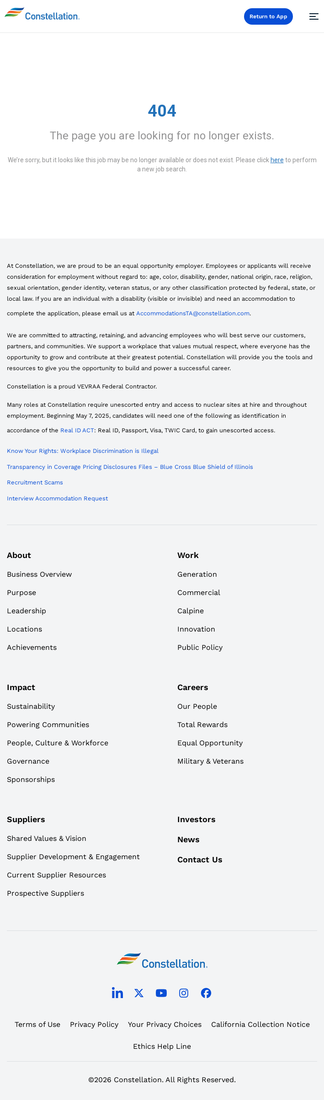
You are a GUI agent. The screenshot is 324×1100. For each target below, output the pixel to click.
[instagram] (183, 995)
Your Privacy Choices (165, 1024)
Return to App (268, 16)
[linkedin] (117, 995)
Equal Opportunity (210, 743)
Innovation (196, 629)
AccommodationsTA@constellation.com (193, 313)
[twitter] (139, 995)
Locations (24, 629)
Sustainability (31, 706)
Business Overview (39, 574)
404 (162, 111)
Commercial (198, 592)
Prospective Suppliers (45, 893)
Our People (197, 706)
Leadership (26, 610)
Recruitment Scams (35, 482)
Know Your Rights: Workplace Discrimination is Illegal (83, 450)
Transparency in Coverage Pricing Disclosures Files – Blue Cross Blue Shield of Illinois (130, 466)
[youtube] (161, 995)
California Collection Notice (260, 1024)
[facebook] (206, 995)
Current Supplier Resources (56, 875)
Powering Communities (48, 724)
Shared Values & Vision (46, 838)
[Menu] (312, 16)
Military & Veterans (210, 761)
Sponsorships (31, 779)
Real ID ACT (77, 430)
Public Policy (200, 647)
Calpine (190, 610)
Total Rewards (202, 724)
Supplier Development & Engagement (73, 856)
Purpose (21, 592)
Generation (197, 574)
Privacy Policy (94, 1024)
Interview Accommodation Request (57, 498)
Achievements (32, 647)
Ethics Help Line (162, 1046)
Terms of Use (37, 1024)
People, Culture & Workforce (57, 743)
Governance (28, 761)
